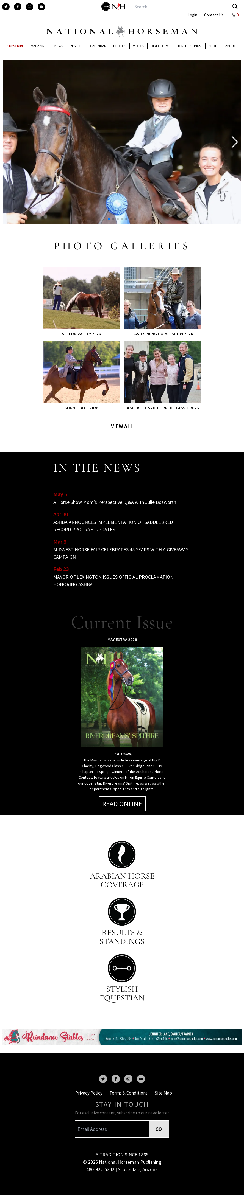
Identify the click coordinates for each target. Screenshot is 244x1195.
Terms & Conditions (128, 1093)
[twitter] (6, 6)
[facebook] (17, 6)
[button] (235, 142)
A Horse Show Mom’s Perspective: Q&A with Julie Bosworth (114, 502)
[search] (235, 6)
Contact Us (214, 15)
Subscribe (15, 46)
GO (159, 1129)
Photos (119, 46)
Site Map (163, 1093)
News (58, 46)
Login (192, 15)
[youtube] (41, 6)
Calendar (98, 46)
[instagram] (29, 6)
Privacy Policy (88, 1093)
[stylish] (106, 6)
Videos (138, 46)
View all (122, 426)
